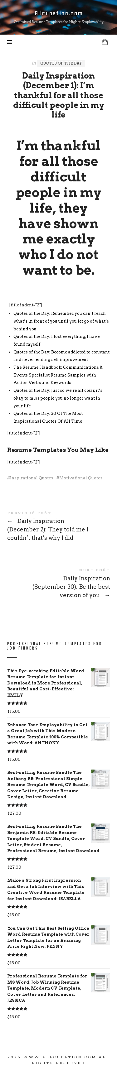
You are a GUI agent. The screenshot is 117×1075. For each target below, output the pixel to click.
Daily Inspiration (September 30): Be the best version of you (58, 584)
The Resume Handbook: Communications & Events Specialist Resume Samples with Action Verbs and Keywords (58, 375)
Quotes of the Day (61, 63)
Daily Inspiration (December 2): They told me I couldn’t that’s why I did (58, 527)
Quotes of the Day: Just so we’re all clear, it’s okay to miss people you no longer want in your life (57, 398)
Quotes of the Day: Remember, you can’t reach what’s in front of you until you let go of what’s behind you (61, 321)
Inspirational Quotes (31, 478)
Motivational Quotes (80, 478)
